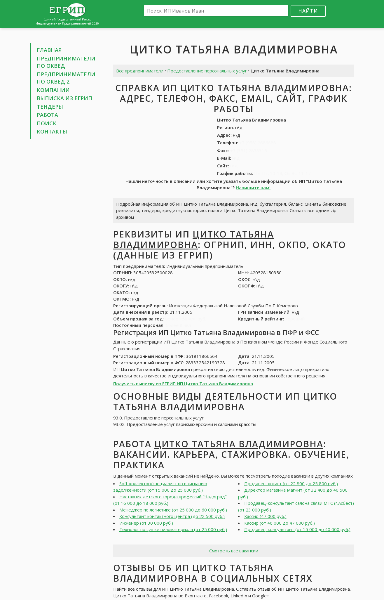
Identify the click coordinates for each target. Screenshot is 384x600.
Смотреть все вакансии (233, 551)
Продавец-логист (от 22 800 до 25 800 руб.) (291, 483)
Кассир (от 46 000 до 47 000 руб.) (279, 523)
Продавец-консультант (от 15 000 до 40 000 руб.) (297, 529)
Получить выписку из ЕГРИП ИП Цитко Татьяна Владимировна (183, 383)
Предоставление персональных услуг (207, 71)
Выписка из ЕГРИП (64, 98)
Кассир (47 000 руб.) (265, 516)
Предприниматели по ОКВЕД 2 (66, 78)
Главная (49, 49)
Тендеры (50, 106)
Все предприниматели (139, 71)
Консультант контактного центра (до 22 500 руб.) (172, 516)
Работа (47, 114)
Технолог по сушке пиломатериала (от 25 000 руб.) (173, 529)
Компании (53, 89)
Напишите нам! (253, 187)
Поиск (46, 123)
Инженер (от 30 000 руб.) (146, 523)
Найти (308, 10)
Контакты (52, 131)
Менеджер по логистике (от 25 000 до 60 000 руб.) (173, 510)
